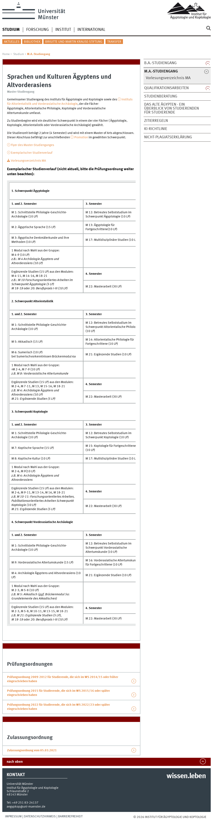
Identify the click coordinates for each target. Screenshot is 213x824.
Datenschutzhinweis (40, 816)
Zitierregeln (156, 121)
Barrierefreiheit (70, 816)
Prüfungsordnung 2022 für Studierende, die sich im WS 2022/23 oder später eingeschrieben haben (58, 707)
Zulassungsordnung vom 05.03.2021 (32, 750)
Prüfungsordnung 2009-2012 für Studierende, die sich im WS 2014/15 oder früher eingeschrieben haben (62, 679)
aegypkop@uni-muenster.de (26, 806)
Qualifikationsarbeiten (166, 88)
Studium (18, 54)
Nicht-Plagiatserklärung (168, 137)
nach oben (15, 762)
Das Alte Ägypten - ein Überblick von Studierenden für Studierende (171, 108)
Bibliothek (32, 42)
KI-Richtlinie (155, 129)
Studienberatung (160, 96)
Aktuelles (11, 42)
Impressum (13, 816)
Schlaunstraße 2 (18, 791)
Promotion (81, 137)
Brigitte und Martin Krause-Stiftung (73, 42)
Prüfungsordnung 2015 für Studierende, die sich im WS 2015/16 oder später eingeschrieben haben (58, 693)
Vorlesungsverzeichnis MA (168, 78)
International (91, 30)
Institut (63, 30)
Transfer (114, 42)
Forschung (37, 30)
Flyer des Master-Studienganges (32, 145)
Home (6, 54)
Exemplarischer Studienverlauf (31, 153)
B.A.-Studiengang (160, 63)
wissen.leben (186, 776)
